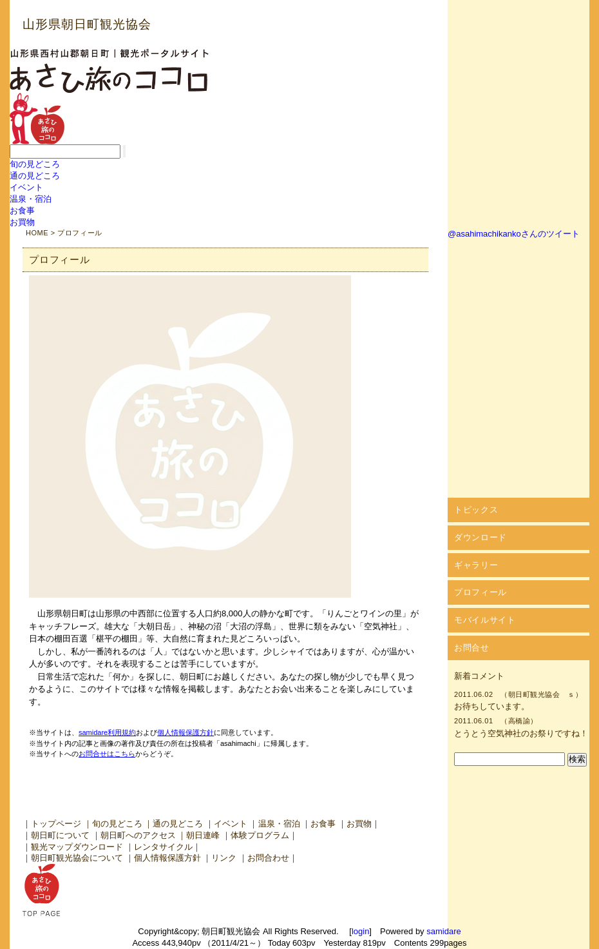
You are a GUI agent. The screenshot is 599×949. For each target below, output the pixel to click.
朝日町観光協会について (77, 858)
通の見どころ (35, 176)
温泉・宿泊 (31, 199)
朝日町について (60, 835)
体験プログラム (260, 835)
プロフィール (480, 592)
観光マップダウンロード (77, 847)
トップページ (56, 823)
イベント (26, 187)
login (360, 931)
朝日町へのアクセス (138, 835)
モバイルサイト (485, 620)
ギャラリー (476, 565)
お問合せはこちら (107, 754)
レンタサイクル (163, 847)
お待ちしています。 (491, 706)
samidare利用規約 (107, 732)
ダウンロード (480, 537)
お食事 (22, 210)
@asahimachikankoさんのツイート (514, 234)
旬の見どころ (35, 164)
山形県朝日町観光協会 (87, 24)
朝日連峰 (203, 835)
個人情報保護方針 (185, 732)
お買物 (22, 222)
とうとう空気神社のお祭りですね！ (521, 733)
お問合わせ (268, 858)
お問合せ (472, 647)
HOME (37, 233)
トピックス (476, 509)
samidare (443, 931)
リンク (223, 858)
